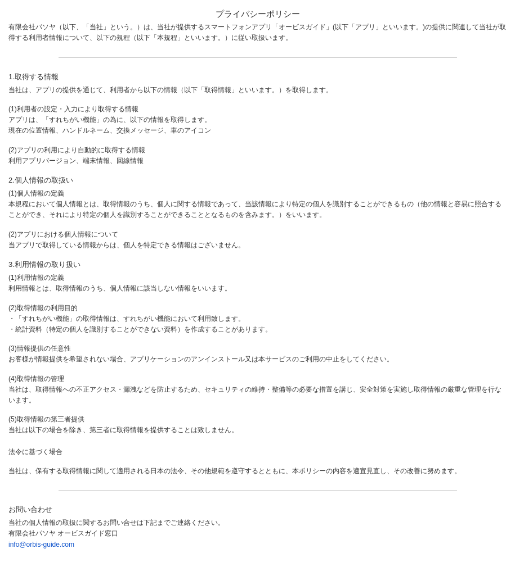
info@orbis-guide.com (41, 544)
